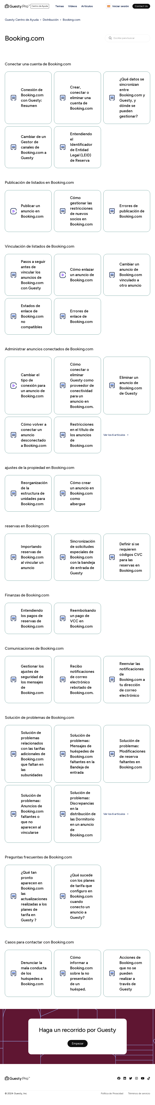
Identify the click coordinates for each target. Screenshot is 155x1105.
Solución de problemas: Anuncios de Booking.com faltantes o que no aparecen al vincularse (26, 814)
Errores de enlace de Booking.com (76, 316)
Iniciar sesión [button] (120, 6)
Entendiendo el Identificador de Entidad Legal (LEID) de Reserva (75, 147)
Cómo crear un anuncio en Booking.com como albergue (76, 493)
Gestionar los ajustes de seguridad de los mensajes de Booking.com (27, 679)
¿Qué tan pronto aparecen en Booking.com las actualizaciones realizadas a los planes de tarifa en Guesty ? (28, 896)
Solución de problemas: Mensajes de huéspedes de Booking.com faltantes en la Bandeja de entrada (76, 754)
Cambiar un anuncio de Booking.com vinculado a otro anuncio (125, 275)
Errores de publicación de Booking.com (126, 211)
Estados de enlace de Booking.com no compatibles (26, 316)
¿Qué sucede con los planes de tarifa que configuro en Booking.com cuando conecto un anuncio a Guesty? (77, 896)
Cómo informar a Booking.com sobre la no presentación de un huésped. (76, 973)
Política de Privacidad (112, 1093)
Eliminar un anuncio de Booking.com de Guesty (125, 385)
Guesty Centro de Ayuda (22, 19)
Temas (59, 6)
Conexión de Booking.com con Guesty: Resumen (26, 97)
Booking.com (71, 19)
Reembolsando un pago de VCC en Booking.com (77, 618)
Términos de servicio (139, 1093)
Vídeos (72, 6)
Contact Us (141, 6)
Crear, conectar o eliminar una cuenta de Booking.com (76, 98)
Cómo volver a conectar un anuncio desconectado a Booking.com (28, 435)
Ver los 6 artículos (114, 434)
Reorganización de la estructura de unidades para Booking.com (28, 493)
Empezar (77, 1043)
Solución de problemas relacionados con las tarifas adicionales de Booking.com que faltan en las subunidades (27, 753)
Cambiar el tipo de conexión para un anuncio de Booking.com (27, 385)
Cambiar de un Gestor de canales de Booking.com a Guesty (28, 147)
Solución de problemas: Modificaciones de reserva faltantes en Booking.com (126, 753)
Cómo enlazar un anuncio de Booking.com (76, 274)
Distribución (51, 19)
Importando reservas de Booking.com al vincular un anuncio (26, 557)
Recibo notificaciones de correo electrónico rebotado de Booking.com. (76, 679)
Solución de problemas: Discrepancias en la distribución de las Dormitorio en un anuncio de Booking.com (77, 813)
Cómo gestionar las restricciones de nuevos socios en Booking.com (76, 210)
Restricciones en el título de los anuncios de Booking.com (76, 435)
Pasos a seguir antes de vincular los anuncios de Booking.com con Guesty (27, 274)
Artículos (87, 6)
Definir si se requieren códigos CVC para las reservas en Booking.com (125, 557)
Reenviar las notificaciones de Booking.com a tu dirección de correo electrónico (126, 679)
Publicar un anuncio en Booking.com (26, 211)
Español (108, 6)
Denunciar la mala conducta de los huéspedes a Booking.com (28, 973)
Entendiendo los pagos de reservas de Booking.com (26, 618)
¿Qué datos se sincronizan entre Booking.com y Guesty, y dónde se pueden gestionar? (126, 97)
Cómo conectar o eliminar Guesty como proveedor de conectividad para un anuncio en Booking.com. (76, 385)
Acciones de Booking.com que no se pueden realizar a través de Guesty (125, 973)
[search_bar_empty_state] (127, 38)
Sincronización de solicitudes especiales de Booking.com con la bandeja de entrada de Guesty (77, 557)
